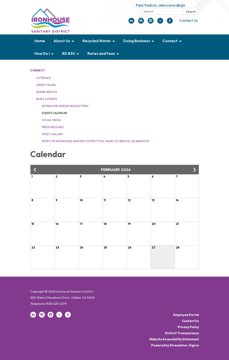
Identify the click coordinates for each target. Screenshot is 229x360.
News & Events (46, 99)
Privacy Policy (188, 327)
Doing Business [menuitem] (136, 40)
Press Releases (53, 127)
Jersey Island (46, 85)
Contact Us (189, 20)
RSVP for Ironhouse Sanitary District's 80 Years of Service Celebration (95, 141)
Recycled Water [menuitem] (97, 40)
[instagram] (151, 22)
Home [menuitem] (39, 40)
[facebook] (170, 22)
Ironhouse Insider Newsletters (65, 106)
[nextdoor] (141, 22)
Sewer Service (46, 92)
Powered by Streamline (169, 345)
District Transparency (182, 333)
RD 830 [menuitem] (68, 53)
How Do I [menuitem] (42, 53)
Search (191, 11)
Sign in (194, 345)
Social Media (51, 120)
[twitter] (160, 22)
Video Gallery (52, 134)
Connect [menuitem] (170, 40)
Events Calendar (54, 113)
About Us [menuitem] (61, 40)
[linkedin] (131, 22)
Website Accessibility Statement (174, 339)
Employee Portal (186, 315)
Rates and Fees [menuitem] (101, 53)
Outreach (43, 78)
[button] (35, 169)
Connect (37, 70)
